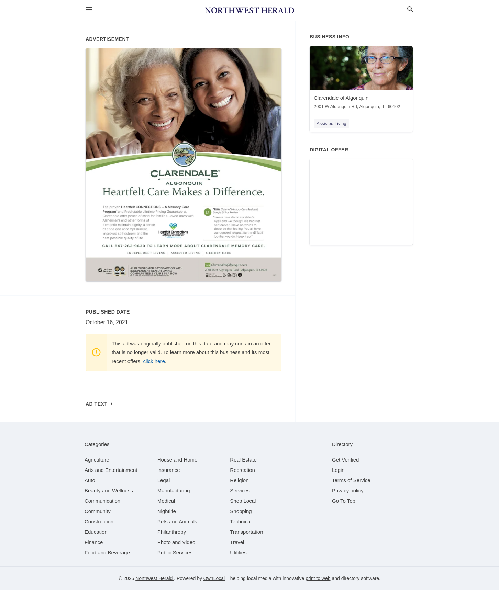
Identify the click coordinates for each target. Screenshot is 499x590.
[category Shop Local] (243, 501)
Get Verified (345, 460)
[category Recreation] (242, 470)
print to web (318, 578)
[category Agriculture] (97, 460)
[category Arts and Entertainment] (111, 470)
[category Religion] (239, 480)
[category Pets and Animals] (177, 521)
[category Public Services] (175, 552)
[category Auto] (90, 480)
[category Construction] (99, 521)
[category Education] (96, 532)
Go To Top (343, 501)
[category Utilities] (238, 552)
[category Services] (240, 490)
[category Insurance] (168, 470)
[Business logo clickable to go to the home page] (249, 10)
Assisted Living (331, 123)
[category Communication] (102, 501)
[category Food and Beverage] (107, 552)
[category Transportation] (246, 532)
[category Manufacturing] (173, 490)
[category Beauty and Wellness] (109, 490)
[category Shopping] (241, 511)
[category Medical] (166, 501)
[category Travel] (237, 542)
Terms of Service (351, 480)
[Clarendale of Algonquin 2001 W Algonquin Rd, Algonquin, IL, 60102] (361, 79)
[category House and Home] (177, 460)
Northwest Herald (154, 578)
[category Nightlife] (166, 511)
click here (154, 361)
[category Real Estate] (243, 460)
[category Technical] (241, 521)
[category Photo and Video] (176, 542)
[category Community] (98, 511)
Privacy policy (348, 490)
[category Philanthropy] (171, 532)
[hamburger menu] (89, 9)
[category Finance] (94, 542)
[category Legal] (163, 480)
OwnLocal (214, 578)
